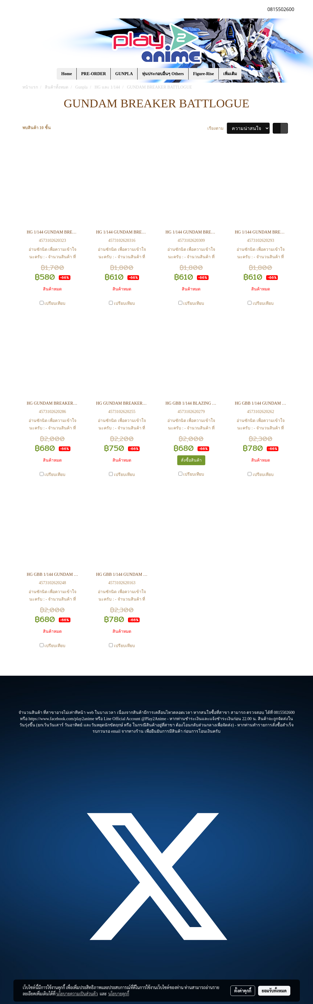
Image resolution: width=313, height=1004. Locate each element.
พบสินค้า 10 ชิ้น (36, 128)
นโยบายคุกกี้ (118, 993)
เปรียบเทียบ (54, 303)
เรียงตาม (217, 128)
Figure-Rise (203, 74)
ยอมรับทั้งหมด (274, 990)
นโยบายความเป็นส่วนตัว (77, 993)
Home (66, 74)
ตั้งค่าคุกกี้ (242, 990)
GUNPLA (124, 74)
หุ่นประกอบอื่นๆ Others (163, 74)
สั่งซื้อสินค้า (191, 460)
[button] (250, 74)
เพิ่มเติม (230, 74)
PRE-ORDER (93, 74)
